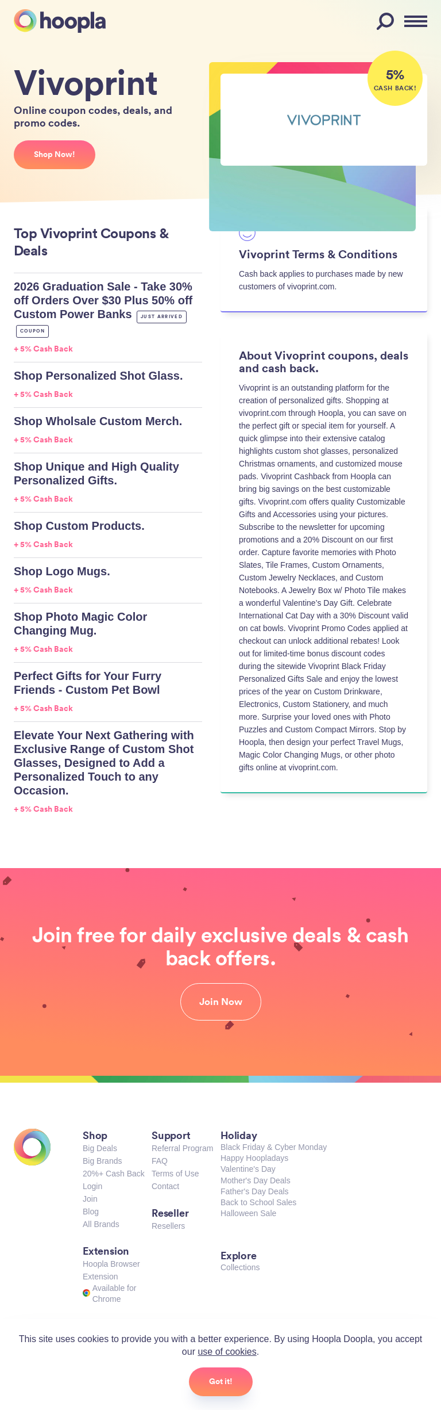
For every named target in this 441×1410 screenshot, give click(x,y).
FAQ (160, 1161)
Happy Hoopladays (254, 1158)
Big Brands (102, 1161)
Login (92, 1186)
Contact (165, 1186)
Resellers (168, 1226)
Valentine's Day (248, 1169)
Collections (240, 1267)
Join (90, 1198)
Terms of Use (175, 1173)
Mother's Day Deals (255, 1180)
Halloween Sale (248, 1213)
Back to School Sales (258, 1202)
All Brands (101, 1224)
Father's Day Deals (254, 1191)
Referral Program (182, 1148)
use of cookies (227, 1351)
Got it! (221, 1381)
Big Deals (100, 1148)
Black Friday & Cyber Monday (273, 1147)
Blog (91, 1211)
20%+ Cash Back (114, 1173)
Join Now (220, 1001)
